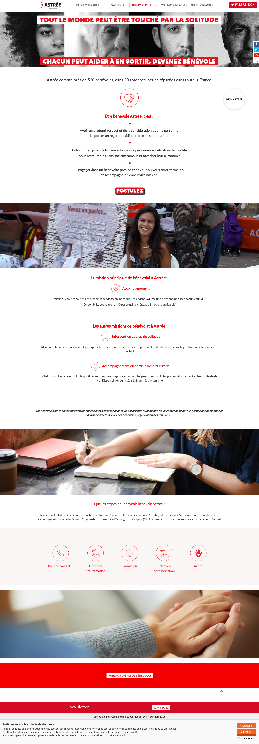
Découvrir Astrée (90, 5)
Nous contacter (202, 5)
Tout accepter (246, 726)
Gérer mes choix (246, 738)
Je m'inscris (161, 707)
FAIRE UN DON (243, 4)
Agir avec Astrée (144, 5)
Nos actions (118, 5)
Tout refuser (246, 732)
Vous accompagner (174, 5)
